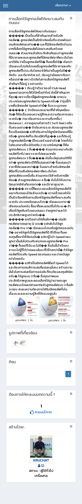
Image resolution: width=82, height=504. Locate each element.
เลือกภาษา (63, 5)
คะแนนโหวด (41, 412)
